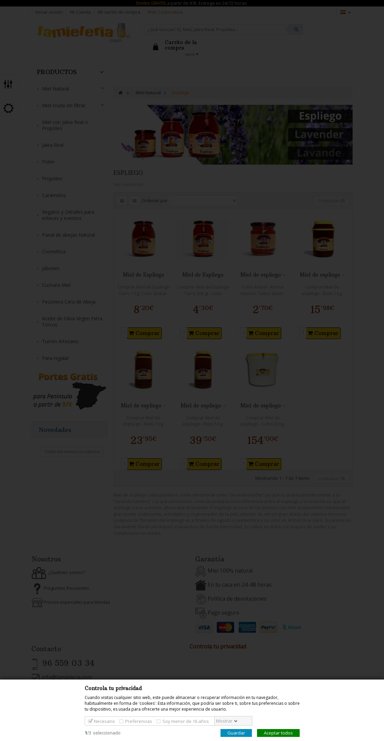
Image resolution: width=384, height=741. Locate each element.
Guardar (236, 733)
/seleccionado (102, 733)
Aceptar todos (278, 733)
